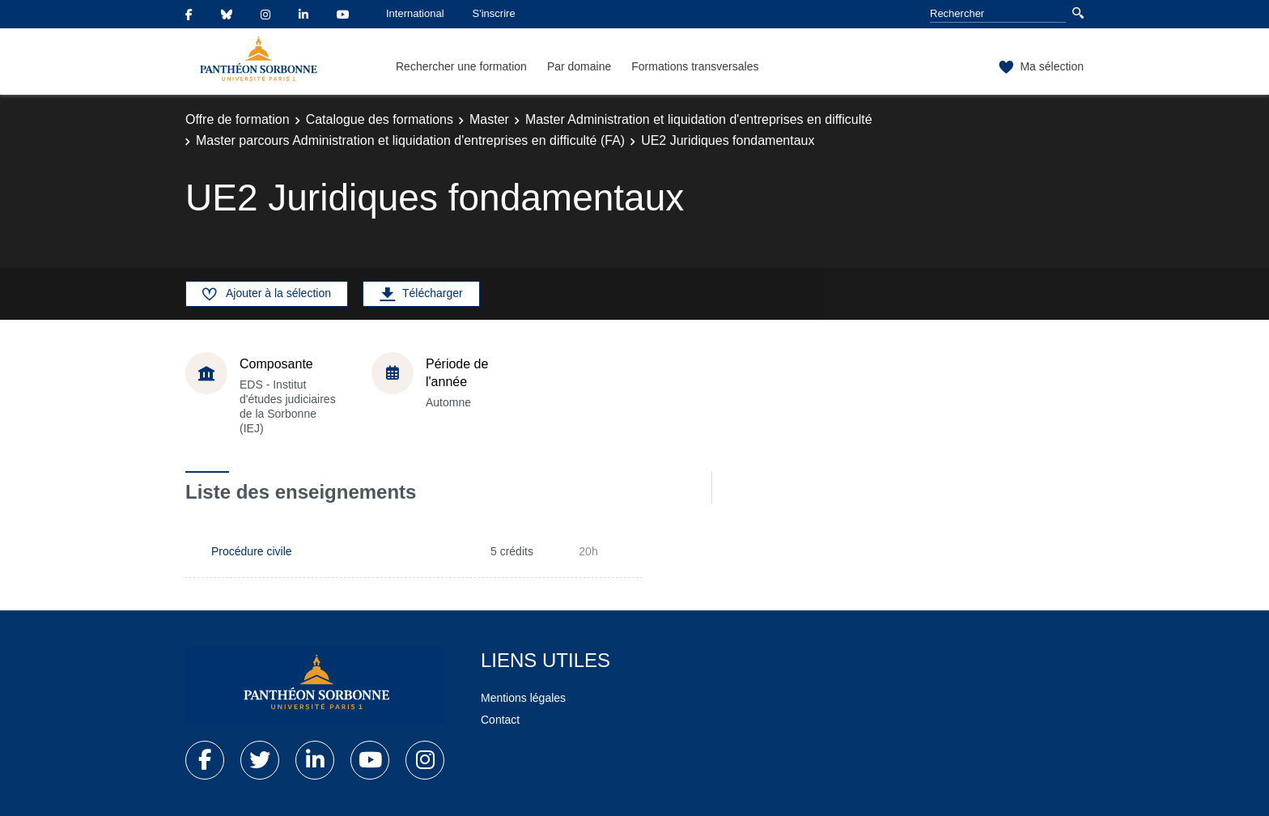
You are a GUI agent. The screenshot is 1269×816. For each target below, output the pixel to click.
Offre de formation (237, 119)
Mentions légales (523, 697)
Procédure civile (251, 551)
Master (489, 119)
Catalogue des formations (379, 119)
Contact (500, 719)
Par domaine (579, 66)
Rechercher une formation (461, 66)
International (415, 13)
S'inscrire (494, 13)
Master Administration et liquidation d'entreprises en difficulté (698, 119)
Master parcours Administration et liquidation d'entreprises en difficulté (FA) (410, 140)
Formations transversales (694, 66)
